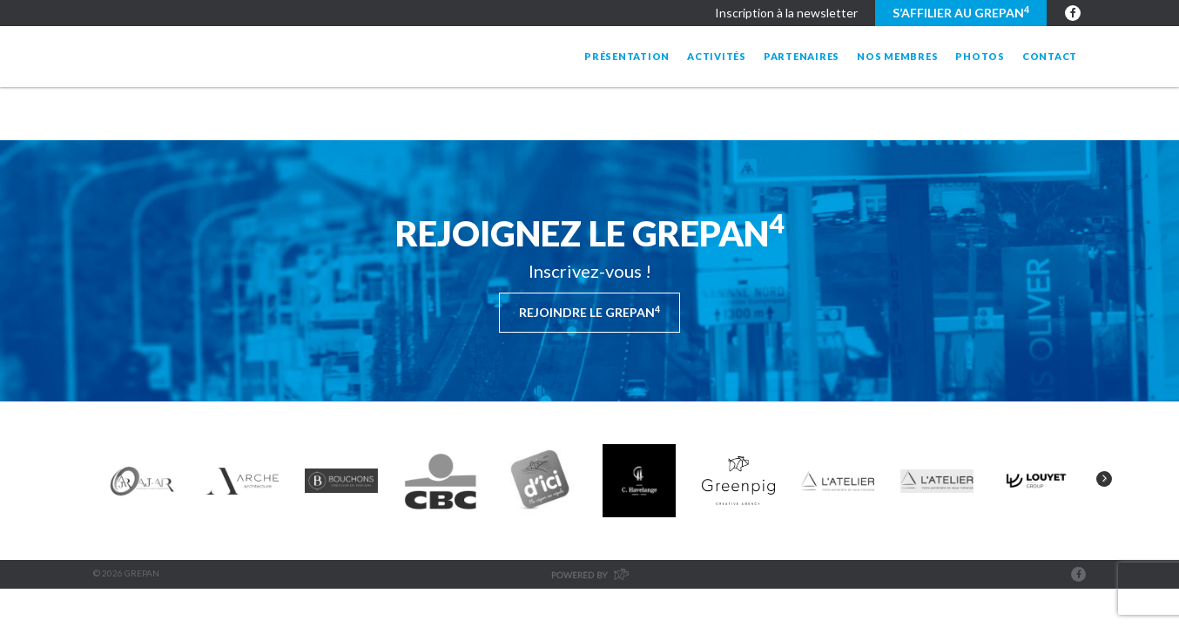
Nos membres (897, 56)
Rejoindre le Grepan (589, 312)
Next (1104, 479)
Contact (1049, 56)
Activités (716, 56)
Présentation (627, 56)
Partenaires (801, 56)
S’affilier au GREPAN (961, 12)
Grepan (234, 56)
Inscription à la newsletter (786, 12)
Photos (980, 56)
